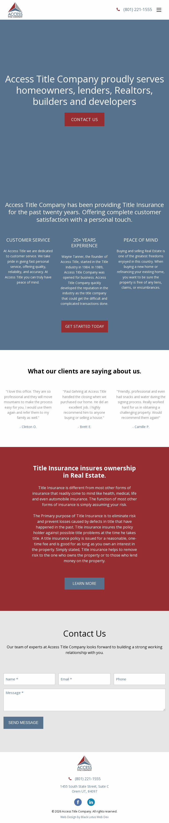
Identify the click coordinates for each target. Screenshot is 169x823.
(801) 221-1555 (137, 9)
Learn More (84, 583)
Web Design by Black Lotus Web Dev (84, 817)
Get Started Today (84, 326)
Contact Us (84, 119)
